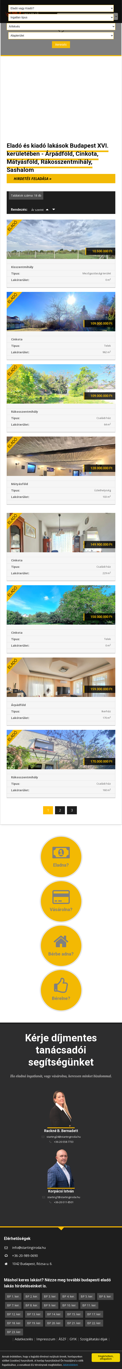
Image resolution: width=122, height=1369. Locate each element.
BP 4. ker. (68, 1296)
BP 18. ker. (14, 1323)
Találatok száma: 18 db (26, 195)
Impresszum (45, 1339)
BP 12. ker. (14, 1314)
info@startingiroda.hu (29, 1247)
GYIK (73, 1339)
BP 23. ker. (14, 1332)
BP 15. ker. (74, 1314)
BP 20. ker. (54, 1323)
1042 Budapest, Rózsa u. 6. (32, 1264)
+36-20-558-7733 (63, 1142)
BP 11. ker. (89, 1305)
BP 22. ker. (94, 1323)
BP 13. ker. (34, 1314)
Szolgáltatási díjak (93, 1339)
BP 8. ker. (31, 1305)
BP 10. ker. (69, 1305)
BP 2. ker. (31, 1296)
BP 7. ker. (13, 1305)
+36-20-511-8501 (63, 1202)
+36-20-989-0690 (25, 1255)
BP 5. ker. (87, 1296)
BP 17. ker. (94, 1314)
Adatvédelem (70, 1365)
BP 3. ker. (50, 1296)
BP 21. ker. (74, 1323)
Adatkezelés (24, 1339)
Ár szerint (37, 210)
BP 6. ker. (105, 1296)
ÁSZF (62, 1339)
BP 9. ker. (50, 1305)
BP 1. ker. (13, 1296)
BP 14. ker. (54, 1314)
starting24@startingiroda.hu (64, 1137)
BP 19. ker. (34, 1323)
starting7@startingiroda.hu (63, 1197)
